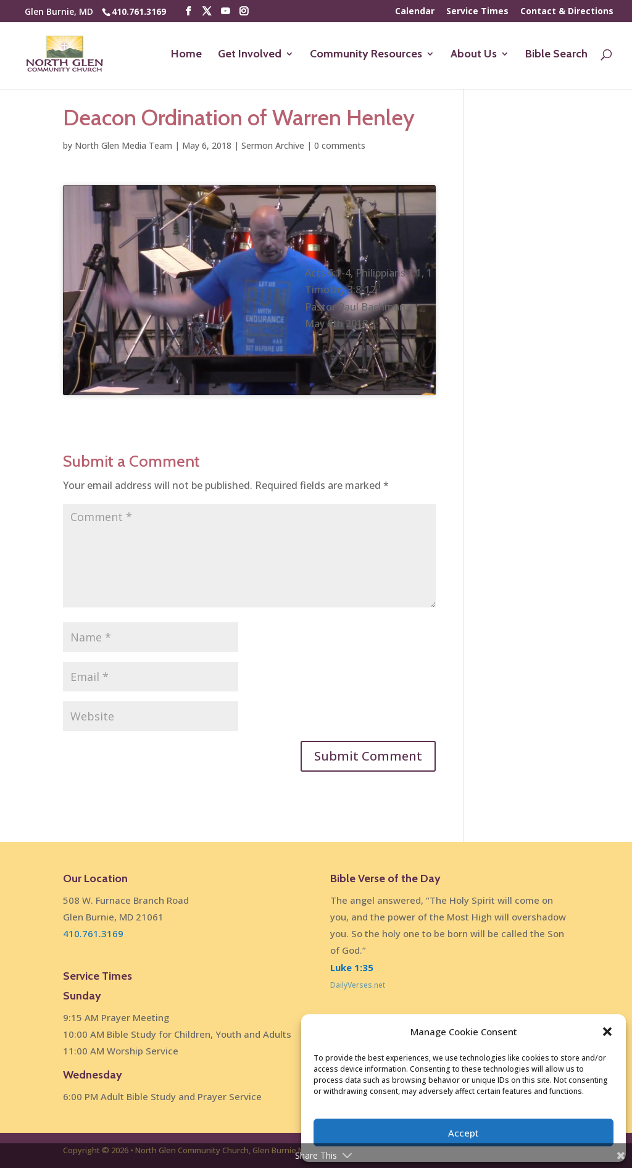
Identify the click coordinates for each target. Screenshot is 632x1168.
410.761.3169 (139, 11)
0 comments (339, 145)
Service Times (477, 12)
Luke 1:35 (351, 967)
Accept (463, 1133)
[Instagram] (243, 11)
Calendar (414, 12)
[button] (607, 1031)
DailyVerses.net (357, 985)
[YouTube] (225, 11)
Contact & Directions (566, 12)
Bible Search (556, 54)
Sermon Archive (272, 145)
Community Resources (366, 54)
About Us (474, 54)
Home (186, 54)
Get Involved (249, 54)
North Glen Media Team (123, 145)
